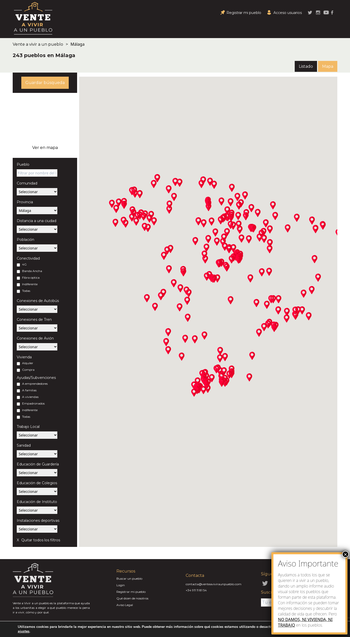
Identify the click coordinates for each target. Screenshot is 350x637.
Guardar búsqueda (45, 82)
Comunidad (27, 183)
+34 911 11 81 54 (196, 590)
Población (25, 239)
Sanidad (24, 445)
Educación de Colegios (37, 483)
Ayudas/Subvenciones (36, 377)
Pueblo (23, 164)
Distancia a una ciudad (36, 221)
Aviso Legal (124, 605)
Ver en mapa (45, 147)
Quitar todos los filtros (40, 540)
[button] (124, 205)
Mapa (327, 66)
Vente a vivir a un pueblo (38, 44)
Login (120, 585)
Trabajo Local (28, 426)
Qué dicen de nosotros (132, 598)
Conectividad (28, 258)
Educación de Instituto (37, 501)
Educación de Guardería (38, 464)
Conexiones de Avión (35, 338)
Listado (306, 66)
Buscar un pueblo (129, 578)
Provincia (25, 202)
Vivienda (24, 357)
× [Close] (345, 554)
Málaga (77, 44)
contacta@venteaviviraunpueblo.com (213, 584)
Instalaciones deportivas (38, 520)
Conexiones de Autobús (38, 300)
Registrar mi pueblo (131, 592)
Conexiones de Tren (34, 319)
